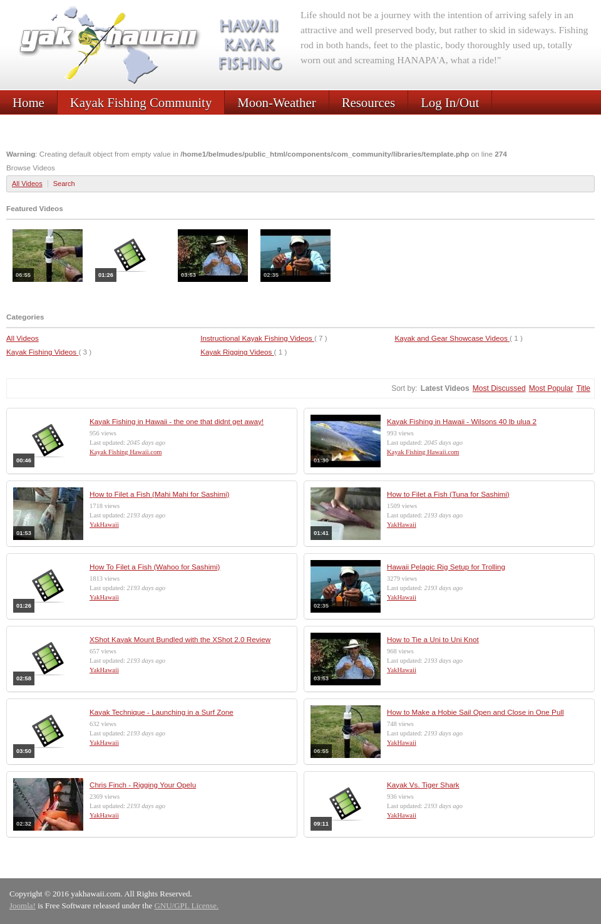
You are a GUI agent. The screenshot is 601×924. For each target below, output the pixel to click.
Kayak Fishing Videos (42, 352)
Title (583, 388)
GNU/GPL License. (186, 905)
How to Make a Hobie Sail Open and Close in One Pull (475, 712)
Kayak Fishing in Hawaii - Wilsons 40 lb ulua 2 (462, 421)
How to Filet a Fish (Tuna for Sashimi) (448, 494)
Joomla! (22, 905)
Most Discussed (499, 388)
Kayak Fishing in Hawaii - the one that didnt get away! (177, 421)
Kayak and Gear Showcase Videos (452, 338)
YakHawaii (104, 524)
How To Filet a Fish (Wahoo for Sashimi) (155, 567)
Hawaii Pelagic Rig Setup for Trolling (446, 567)
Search (64, 183)
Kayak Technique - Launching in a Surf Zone (162, 712)
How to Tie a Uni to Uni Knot (433, 639)
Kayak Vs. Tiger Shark (423, 785)
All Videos (27, 183)
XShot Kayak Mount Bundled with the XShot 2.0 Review (180, 639)
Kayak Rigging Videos (237, 352)
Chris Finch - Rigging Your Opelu (143, 785)
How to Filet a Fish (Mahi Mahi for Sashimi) (159, 494)
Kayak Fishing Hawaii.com (126, 452)
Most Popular (551, 388)
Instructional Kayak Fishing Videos (257, 338)
